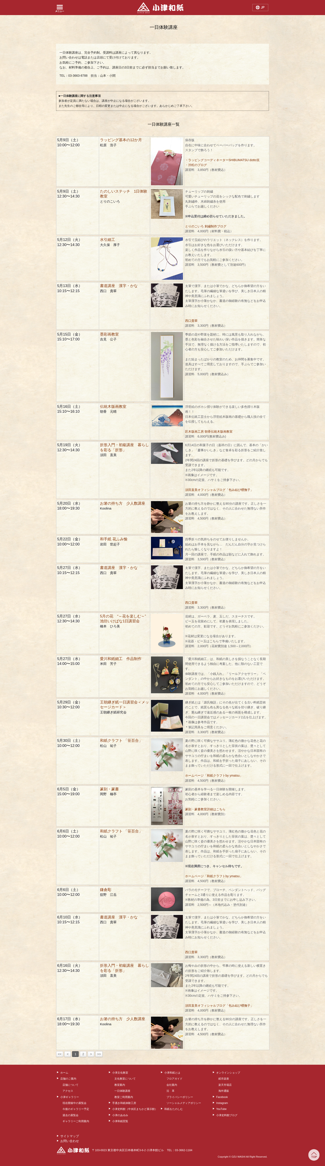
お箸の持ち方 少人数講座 (122, 503)
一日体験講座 (122, 1090)
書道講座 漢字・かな (119, 286)
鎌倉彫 (105, 890)
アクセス (68, 1090)
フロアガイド (174, 1078)
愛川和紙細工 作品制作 (120, 659)
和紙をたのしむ (173, 1109)
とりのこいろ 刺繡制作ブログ (205, 226)
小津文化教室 (120, 1072)
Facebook (222, 1097)
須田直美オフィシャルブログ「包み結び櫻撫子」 (219, 490)
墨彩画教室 (109, 334)
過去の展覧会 (70, 1115)
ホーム (64, 1072)
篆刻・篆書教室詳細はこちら (205, 809)
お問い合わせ (69, 1141)
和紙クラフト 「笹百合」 (121, 740)
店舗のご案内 (68, 1078)
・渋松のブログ (196, 165)
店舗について (70, 1084)
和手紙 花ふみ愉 (113, 539)
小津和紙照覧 (120, 1121)
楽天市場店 (225, 1084)
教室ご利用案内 (123, 1097)
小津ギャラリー (69, 1097)
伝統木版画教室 (113, 406)
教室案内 (119, 1084)
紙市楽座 (223, 1078)
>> (99, 1054)
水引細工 (107, 240)
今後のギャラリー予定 (76, 1109)
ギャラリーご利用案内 (76, 1121)
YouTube (221, 1109)
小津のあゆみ (120, 1115)
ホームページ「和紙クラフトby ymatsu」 (214, 775)
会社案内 (171, 1084)
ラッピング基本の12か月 (121, 140)
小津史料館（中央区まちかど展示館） (134, 1109)
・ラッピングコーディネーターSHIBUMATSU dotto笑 (224, 160)
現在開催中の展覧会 (74, 1103)
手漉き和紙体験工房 (124, 1103)
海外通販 (223, 1090)
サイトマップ (69, 1136)
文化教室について (125, 1078)
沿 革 (170, 1090)
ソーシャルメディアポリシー (183, 1103)
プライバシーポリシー (179, 1097)
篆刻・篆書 (109, 789)
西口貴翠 (191, 320)
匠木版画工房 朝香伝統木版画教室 (209, 431)
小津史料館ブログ (226, 1115)
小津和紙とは (172, 1072)
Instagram (222, 1103)
